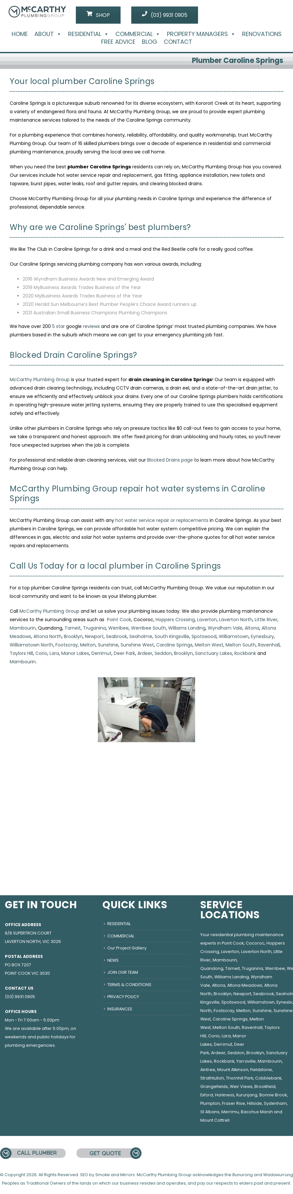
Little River (266, 619)
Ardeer (144, 653)
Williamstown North (31, 645)
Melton (88, 645)
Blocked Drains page (170, 460)
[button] (58, 34)
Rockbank (245, 653)
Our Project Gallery (126, 948)
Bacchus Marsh (257, 1112)
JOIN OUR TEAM (122, 972)
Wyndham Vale (225, 628)
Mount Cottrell (214, 1120)
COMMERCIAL (137, 34)
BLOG (149, 42)
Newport (94, 636)
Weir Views (241, 1086)
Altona (252, 628)
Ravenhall (269, 645)
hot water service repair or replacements (161, 520)
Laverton (207, 619)
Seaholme (140, 636)
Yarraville (246, 1061)
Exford (206, 1095)
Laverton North (235, 619)
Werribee (118, 628)
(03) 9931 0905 (164, 15)
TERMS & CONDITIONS (129, 984)
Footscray (66, 645)
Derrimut (101, 653)
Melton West (209, 645)
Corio (41, 653)
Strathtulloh (212, 1078)
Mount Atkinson (232, 1069)
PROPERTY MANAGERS (201, 34)
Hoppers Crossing (175, 619)
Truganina (94, 628)
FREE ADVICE (118, 42)
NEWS (113, 960)
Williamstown (234, 636)
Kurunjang (246, 1095)
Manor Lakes (75, 653)
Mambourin (23, 628)
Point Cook (119, 619)
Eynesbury (262, 636)
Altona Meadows (244, 985)
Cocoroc (255, 943)
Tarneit (72, 628)
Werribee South (148, 628)
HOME (20, 34)
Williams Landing (186, 628)
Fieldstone (261, 1069)
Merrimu (230, 1112)
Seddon (163, 653)
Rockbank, (224, 1061)
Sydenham (275, 1103)
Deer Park (124, 653)
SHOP (98, 15)
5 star (58, 326)
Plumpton (210, 1103)
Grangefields (214, 1086)
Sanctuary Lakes (213, 653)
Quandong (211, 968)
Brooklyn (73, 636)
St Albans (209, 1112)
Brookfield (264, 1086)
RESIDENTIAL (88, 34)
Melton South (241, 645)
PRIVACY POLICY (123, 996)
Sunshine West (137, 645)
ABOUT (48, 34)
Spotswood (204, 636)
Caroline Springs (174, 645)
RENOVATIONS (262, 34)
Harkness (224, 1095)
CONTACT (178, 42)
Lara (54, 653)
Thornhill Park (239, 1078)
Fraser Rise (233, 1103)
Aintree (207, 1069)
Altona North (47, 636)
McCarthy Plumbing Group (40, 379)
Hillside (254, 1103)
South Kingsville (172, 636)
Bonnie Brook (273, 1095)
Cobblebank (268, 1078)
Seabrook (116, 636)
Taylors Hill (21, 653)
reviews (91, 326)
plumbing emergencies (30, 1045)
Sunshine (108, 645)
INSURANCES (119, 1009)
